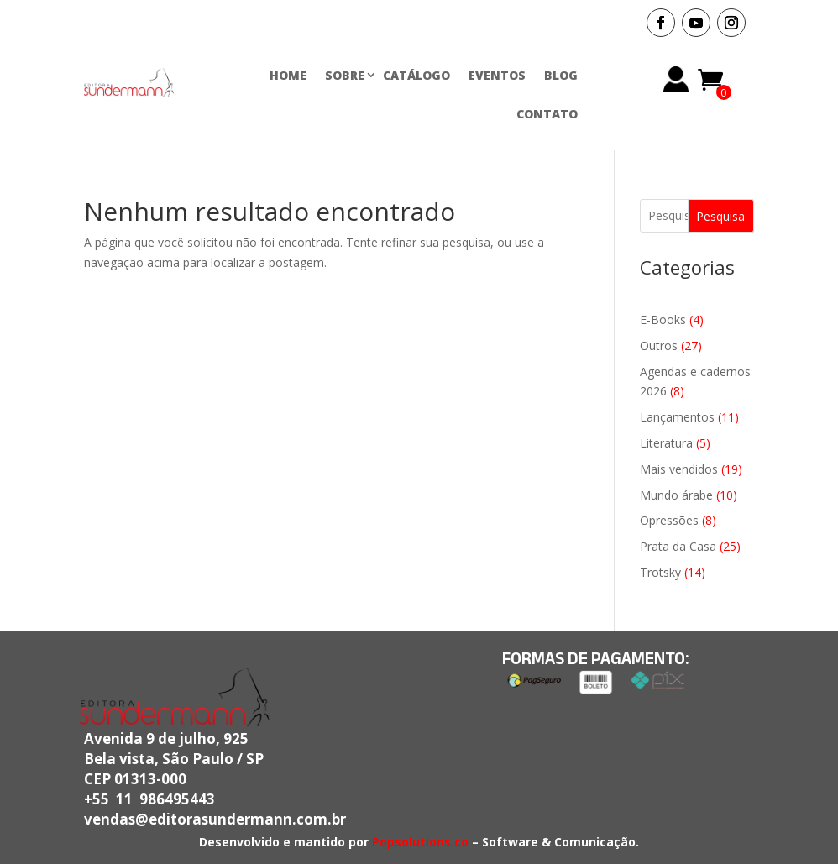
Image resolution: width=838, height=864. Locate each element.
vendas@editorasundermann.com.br (215, 819)
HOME (288, 74)
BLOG (561, 74)
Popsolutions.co (420, 842)
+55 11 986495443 (149, 799)
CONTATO (547, 113)
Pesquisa (720, 216)
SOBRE (344, 74)
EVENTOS (497, 74)
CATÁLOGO (416, 74)
